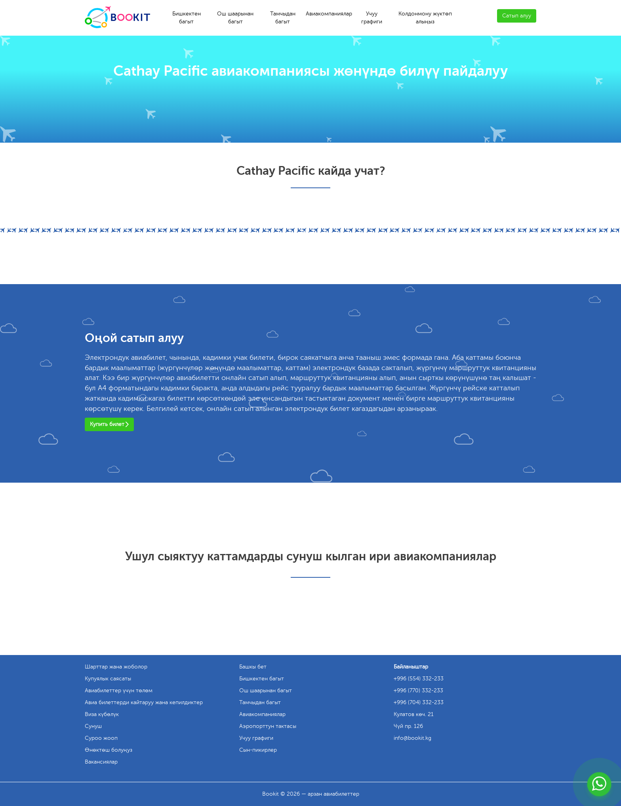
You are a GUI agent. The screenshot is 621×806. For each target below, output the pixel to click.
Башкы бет (253, 667)
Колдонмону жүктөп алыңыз (425, 18)
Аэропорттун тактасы (267, 726)
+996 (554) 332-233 (419, 679)
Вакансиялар (101, 762)
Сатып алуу (516, 16)
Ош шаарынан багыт (235, 18)
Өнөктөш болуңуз (108, 750)
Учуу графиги (371, 18)
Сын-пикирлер (258, 750)
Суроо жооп (101, 738)
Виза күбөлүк (102, 714)
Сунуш (93, 726)
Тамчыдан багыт (282, 18)
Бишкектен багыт (186, 18)
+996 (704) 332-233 (419, 702)
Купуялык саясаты (108, 679)
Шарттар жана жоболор (116, 667)
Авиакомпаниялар (329, 14)
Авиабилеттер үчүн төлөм (118, 690)
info (412, 738)
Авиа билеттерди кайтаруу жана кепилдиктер (144, 702)
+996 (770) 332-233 (418, 690)
